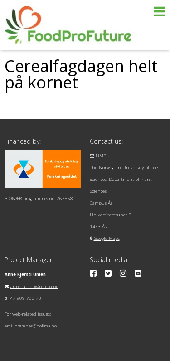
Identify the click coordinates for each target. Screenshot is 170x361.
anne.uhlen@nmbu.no (34, 286)
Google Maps (107, 238)
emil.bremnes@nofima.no (31, 326)
